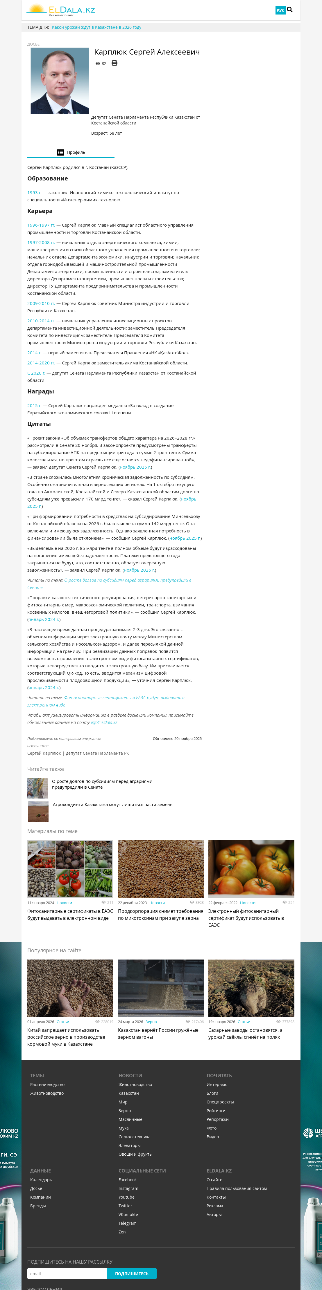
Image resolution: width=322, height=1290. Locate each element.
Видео (213, 1081)
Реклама (215, 1150)
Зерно (151, 963)
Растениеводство (47, 1029)
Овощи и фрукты (136, 1098)
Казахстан (129, 1037)
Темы (37, 1020)
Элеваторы (130, 1090)
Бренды (38, 1150)
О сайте (214, 1124)
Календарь (41, 1124)
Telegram (128, 1167)
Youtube (127, 1141)
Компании (40, 1141)
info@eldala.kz (104, 687)
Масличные (130, 1064)
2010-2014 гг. (41, 286)
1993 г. (34, 157)
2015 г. (34, 370)
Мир (123, 1046)
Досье (34, 44)
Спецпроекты (220, 1046)
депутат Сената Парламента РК (97, 718)
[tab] (71, 117)
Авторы (214, 1159)
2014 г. (34, 318)
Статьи (63, 963)
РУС (281, 10)
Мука (124, 1072)
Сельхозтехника (135, 1081)
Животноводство (47, 1037)
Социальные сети (142, 1115)
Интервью (217, 1029)
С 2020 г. (36, 338)
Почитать (219, 1020)
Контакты (216, 1141)
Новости (64, 844)
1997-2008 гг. (41, 207)
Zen (122, 1176)
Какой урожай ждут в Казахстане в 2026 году (96, 27)
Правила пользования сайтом (237, 1133)
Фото (212, 1072)
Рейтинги (216, 1055)
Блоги (212, 1037)
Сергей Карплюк (44, 718)
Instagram (128, 1133)
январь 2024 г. (43, 584)
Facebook (128, 1124)
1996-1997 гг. (41, 190)
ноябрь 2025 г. (135, 432)
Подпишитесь (132, 1218)
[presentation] (71, 117)
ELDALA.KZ (219, 1115)
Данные (40, 1115)
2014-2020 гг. (41, 328)
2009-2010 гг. (41, 268)
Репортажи (218, 1064)
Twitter (125, 1150)
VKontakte (128, 1159)
